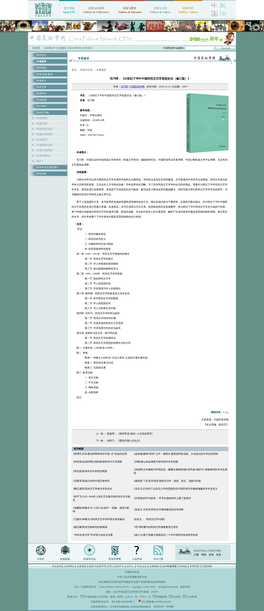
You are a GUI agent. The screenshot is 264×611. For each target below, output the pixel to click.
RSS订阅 (158, 559)
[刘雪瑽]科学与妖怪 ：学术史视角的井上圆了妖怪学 (162, 498)
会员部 (177, 596)
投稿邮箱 (162, 596)
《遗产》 (39, 161)
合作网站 (69, 566)
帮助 (203, 554)
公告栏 (40, 559)
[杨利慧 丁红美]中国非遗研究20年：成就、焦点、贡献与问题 (167, 480)
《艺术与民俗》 (43, 155)
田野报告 (41, 67)
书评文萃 (41, 87)
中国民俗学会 (88, 586)
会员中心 (129, 566)
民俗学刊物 (43, 112)
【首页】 (36, 48)
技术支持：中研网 (163, 606)
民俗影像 (41, 99)
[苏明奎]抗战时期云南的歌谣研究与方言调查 (97, 461)
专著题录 (101, 69)
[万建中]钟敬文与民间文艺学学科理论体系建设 (99, 519)
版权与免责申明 (97, 566)
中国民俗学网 (137, 86)
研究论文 (41, 55)
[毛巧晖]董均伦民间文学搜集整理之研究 (156, 527)
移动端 (183, 566)
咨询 (211, 554)
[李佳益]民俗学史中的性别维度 (90, 471)
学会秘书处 (91, 596)
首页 (74, 69)
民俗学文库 (86, 69)
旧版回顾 (207, 566)
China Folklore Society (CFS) (114, 586)
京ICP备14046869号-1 (123, 601)
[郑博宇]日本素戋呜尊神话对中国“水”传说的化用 (100, 453)
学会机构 (57, 566)
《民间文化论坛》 (44, 128)
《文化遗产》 (41, 139)
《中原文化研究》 (44, 150)
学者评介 (41, 80)
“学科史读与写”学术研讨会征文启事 (93, 534)
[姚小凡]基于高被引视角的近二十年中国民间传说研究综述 (166, 534)
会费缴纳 (154, 566)
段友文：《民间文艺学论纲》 (150, 519)
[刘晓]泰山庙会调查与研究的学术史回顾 (156, 461)
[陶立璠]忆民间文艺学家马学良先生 (92, 488)
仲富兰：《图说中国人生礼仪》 (124, 440)
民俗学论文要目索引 (48, 167)
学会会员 (142, 566)
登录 (218, 554)
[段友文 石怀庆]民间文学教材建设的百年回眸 (159, 509)
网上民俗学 (115, 566)
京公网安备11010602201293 (156, 601)
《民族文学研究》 (44, 134)
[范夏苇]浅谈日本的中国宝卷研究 (91, 480)
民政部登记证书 (99, 601)
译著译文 (41, 93)
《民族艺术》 (41, 123)
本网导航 (194, 566)
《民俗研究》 (41, 118)
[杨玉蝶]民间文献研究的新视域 (90, 527)
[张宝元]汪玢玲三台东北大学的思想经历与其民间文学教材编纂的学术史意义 (176, 488)
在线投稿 (65, 559)
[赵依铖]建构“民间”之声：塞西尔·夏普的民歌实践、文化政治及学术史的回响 (176, 453)
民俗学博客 (115, 559)
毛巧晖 (124, 86)
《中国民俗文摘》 (44, 145)
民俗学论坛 (90, 559)
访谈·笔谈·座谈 (45, 74)
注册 (196, 554)
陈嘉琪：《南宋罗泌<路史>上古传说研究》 (130, 433)
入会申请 (137, 559)
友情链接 (81, 566)
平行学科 (41, 106)
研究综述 (41, 173)
